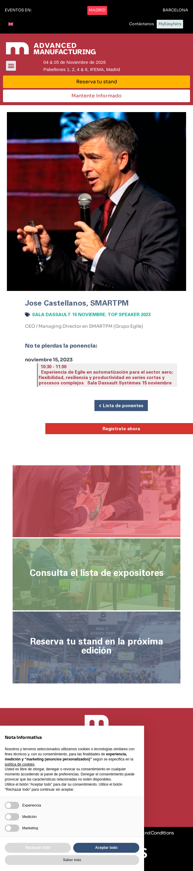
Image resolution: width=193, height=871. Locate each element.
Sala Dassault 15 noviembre (68, 315)
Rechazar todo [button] (38, 848)
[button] (18, 10)
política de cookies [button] (20, 764)
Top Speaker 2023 (129, 315)
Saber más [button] (72, 860)
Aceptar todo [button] (106, 848)
